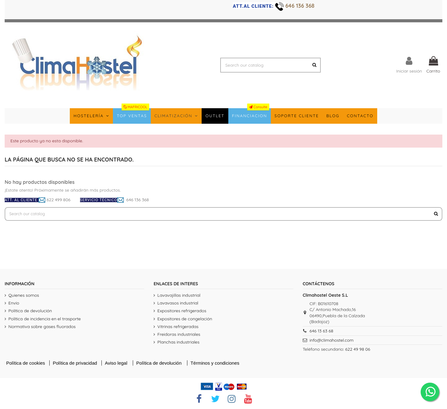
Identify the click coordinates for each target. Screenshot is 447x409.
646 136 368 (300, 5)
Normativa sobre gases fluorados (42, 327)
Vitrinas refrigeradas (177, 327)
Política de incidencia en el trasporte (44, 319)
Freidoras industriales (178, 335)
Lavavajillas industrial (178, 296)
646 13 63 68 (321, 332)
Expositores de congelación (184, 319)
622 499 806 (58, 199)
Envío (13, 304)
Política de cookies (25, 364)
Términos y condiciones (214, 364)
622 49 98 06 (357, 350)
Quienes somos (23, 296)
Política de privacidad (75, 364)
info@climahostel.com (332, 341)
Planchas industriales (178, 343)
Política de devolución (30, 311)
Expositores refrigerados (181, 311)
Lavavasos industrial (177, 304)
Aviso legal (116, 364)
